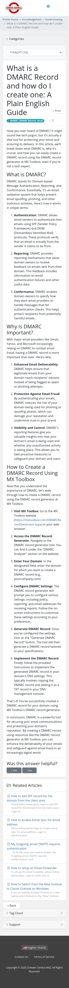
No (29, 770)
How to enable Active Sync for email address (34, 827)
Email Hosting (54, 19)
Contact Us (21, 957)
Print (57, 110)
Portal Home (10, 19)
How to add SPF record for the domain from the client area (34, 803)
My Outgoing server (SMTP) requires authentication (34, 851)
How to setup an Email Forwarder (34, 871)
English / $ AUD (34, 947)
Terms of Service (44, 957)
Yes (14, 770)
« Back (11, 906)
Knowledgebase (32, 19)
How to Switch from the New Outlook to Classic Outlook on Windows (34, 890)
